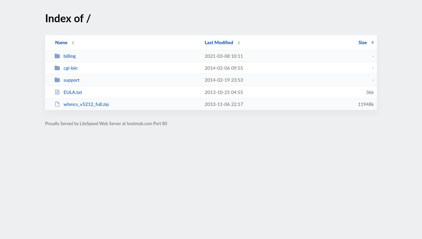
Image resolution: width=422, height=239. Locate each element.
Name (61, 42)
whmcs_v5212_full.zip (81, 104)
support (66, 80)
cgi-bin (65, 68)
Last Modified (219, 42)
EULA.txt (68, 92)
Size (363, 42)
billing (65, 56)
